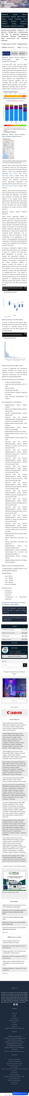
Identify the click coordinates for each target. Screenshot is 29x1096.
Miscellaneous (14, 1082)
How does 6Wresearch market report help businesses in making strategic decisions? (14, 610)
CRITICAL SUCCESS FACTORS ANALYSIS (14, 1051)
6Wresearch (11, 1095)
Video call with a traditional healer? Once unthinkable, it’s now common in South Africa (14, 963)
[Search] (25, 665)
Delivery (14, 1022)
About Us (14, 1013)
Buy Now (14, 643)
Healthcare (14, 1070)
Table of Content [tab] (14, 53)
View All (14, 700)
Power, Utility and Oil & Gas (14, 1065)
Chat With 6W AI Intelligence (20, 1093)
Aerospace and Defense (14, 1059)
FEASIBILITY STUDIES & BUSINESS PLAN (14, 1038)
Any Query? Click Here (14, 656)
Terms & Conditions (14, 1020)
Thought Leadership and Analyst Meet (14, 1028)
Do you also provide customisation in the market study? (14, 619)
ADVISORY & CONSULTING (14, 1036)
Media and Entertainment (14, 1080)
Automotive (14, 1072)
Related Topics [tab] (22, 53)
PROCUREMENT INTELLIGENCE (14, 1043)
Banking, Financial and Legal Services (14, 1076)
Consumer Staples (14, 1074)
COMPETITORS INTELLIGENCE (14, 1040)
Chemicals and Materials (14, 1061)
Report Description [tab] (6, 53)
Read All (5, 932)
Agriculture (14, 1084)
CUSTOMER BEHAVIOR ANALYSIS (14, 1045)
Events (14, 1015)
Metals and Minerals (14, 1078)
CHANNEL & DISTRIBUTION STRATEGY (14, 1042)
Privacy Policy (14, 1018)
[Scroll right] (27, 54)
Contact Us (14, 1026)
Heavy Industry (14, 1067)
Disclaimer (14, 1024)
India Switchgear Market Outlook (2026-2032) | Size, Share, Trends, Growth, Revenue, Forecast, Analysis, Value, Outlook (14, 779)
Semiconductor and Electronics (14, 1063)
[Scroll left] (2, 54)
